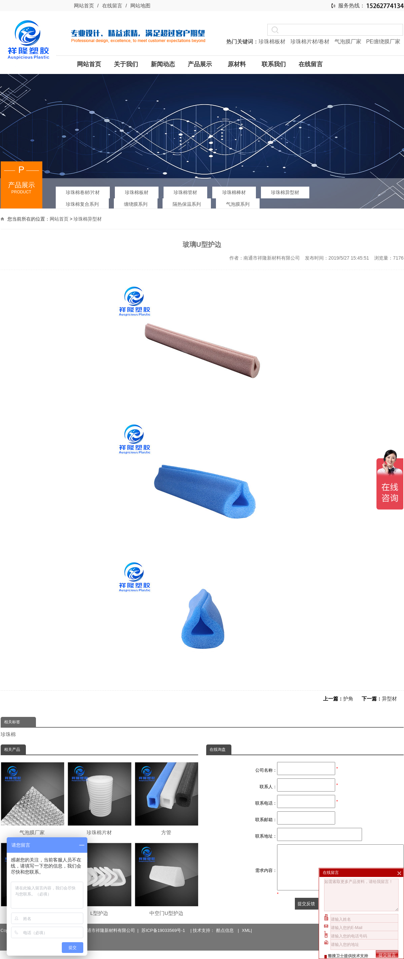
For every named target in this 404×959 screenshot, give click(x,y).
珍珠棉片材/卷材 (310, 41)
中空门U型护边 (166, 879)
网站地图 (140, 5)
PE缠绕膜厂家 (383, 41)
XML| (247, 921)
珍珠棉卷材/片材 (83, 192)
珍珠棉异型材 (285, 192)
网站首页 (84, 5)
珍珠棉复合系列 (82, 204)
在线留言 (112, 5)
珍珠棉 (8, 734)
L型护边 (99, 879)
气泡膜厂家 (348, 41)
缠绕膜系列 (135, 204)
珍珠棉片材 (99, 798)
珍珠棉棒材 (234, 192)
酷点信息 (225, 921)
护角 (348, 698)
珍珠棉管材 (185, 192)
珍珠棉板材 (273, 41)
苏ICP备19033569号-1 (164, 921)
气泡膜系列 (238, 204)
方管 (166, 798)
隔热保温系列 (187, 204)
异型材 (389, 698)
